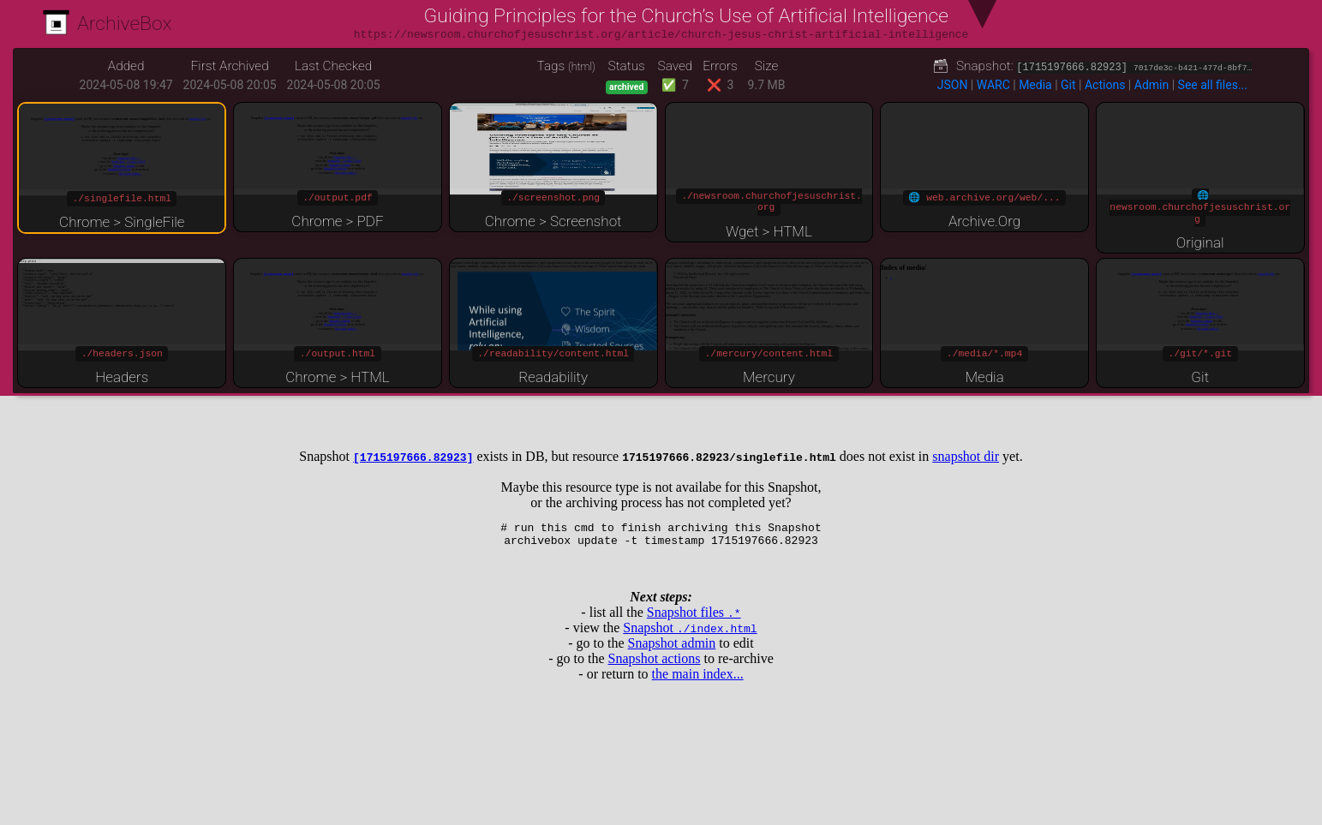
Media (1035, 85)
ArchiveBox (107, 23)
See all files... (1212, 85)
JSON (952, 85)
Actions (1105, 85)
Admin (1151, 85)
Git (1068, 85)
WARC (993, 85)
